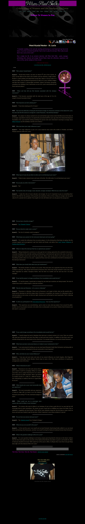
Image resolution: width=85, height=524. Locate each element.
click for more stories (43, 452)
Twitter (51, 11)
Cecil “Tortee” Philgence (64, 242)
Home (20, 11)
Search (24, 11)
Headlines (29, 11)
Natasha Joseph (25, 420)
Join (42, 518)
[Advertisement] (43, 27)
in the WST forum (69, 454)
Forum (41, 11)
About (65, 11)
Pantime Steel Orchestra (18, 244)
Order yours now (42, 463)
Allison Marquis (16, 121)
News (38, 11)
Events (34, 11)
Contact (60, 11)
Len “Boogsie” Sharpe (24, 224)
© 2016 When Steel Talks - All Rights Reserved (42, 65)
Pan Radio (56, 11)
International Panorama (39, 302)
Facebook (46, 11)
